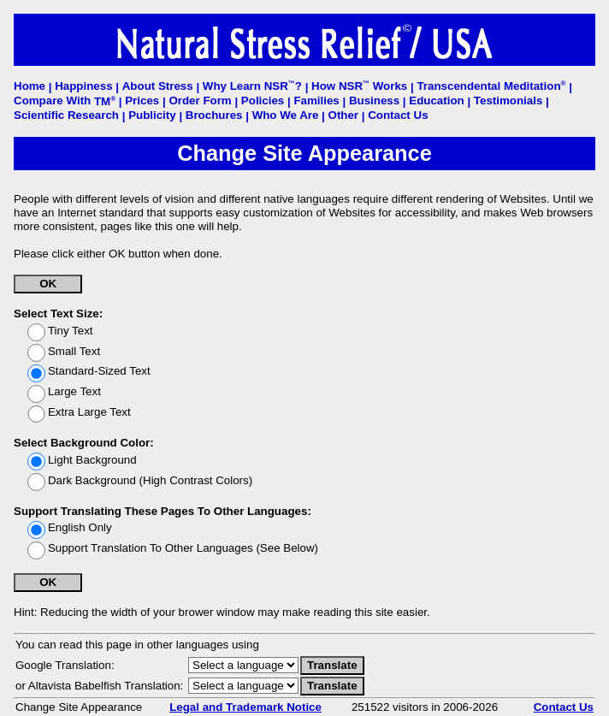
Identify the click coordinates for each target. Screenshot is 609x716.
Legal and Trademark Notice (245, 707)
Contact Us (564, 707)
